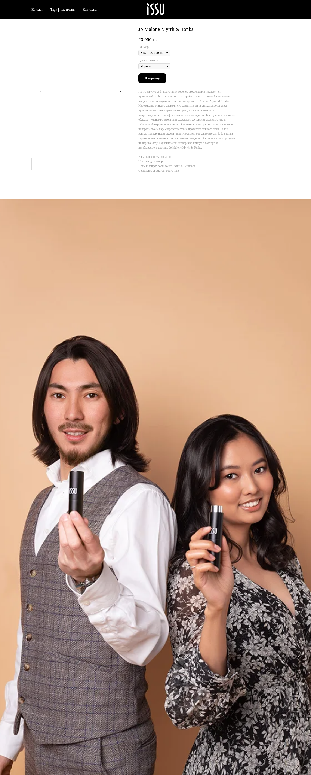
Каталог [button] (37, 9)
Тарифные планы (62, 9)
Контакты (90, 9)
